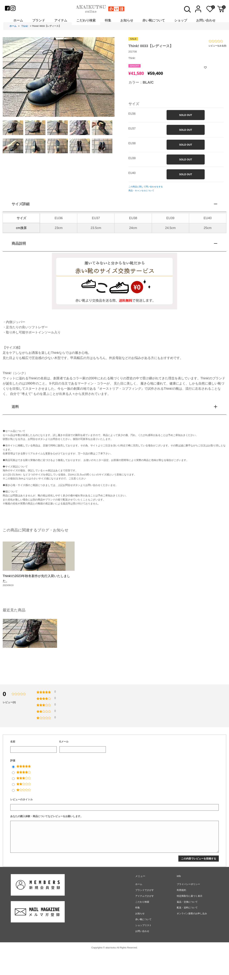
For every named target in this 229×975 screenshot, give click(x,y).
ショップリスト (143, 947)
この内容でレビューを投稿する (198, 880)
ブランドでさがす (144, 912)
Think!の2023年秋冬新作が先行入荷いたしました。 (36, 591)
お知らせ (126, 22)
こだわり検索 (86, 22)
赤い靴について (153, 22)
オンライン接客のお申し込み (192, 935)
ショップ (180, 22)
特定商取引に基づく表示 (189, 917)
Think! (24, 30)
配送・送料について (187, 929)
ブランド (38, 22)
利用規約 (181, 912)
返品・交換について (187, 923)
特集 (108, 22)
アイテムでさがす (144, 917)
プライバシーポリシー (188, 906)
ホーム (18, 22)
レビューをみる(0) (217, 50)
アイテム (60, 22)
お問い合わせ (206, 22)
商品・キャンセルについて (141, 195)
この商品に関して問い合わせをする (145, 191)
